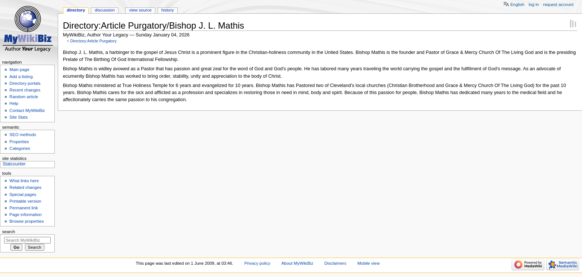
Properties (19, 141)
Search (8, 231)
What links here (24, 180)
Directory (76, 10)
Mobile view (368, 263)
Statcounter (14, 164)
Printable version (25, 201)
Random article (23, 96)
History (167, 10)
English (517, 4)
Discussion (104, 10)
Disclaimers (336, 263)
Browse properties (26, 221)
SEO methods (22, 134)
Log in (534, 4)
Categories (19, 148)
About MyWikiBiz (297, 263)
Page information (25, 214)
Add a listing (20, 76)
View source (140, 10)
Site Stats (18, 117)
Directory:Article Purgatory (93, 41)
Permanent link (23, 208)
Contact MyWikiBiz (27, 110)
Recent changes (24, 90)
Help (13, 103)
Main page (19, 69)
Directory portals (24, 83)
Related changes (25, 187)
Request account (558, 4)
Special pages (22, 194)
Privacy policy (257, 263)
